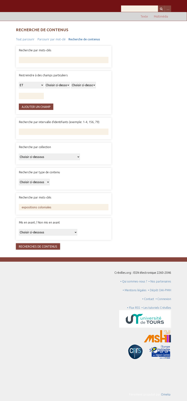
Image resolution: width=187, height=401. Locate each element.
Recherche (161, 8)
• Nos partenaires (159, 281)
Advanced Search (168, 8)
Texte (144, 16)
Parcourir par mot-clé (51, 39)
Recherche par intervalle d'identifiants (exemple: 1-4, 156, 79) (59, 122)
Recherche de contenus (84, 39)
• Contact (149, 299)
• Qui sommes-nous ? (133, 281)
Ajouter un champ (36, 106)
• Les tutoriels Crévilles (156, 307)
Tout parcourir (25, 39)
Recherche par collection (35, 147)
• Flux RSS (133, 307)
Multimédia (161, 16)
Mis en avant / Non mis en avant (39, 222)
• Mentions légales (134, 290)
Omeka (165, 394)
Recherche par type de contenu (39, 172)
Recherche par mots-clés (35, 50)
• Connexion (163, 299)
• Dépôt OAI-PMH (159, 290)
